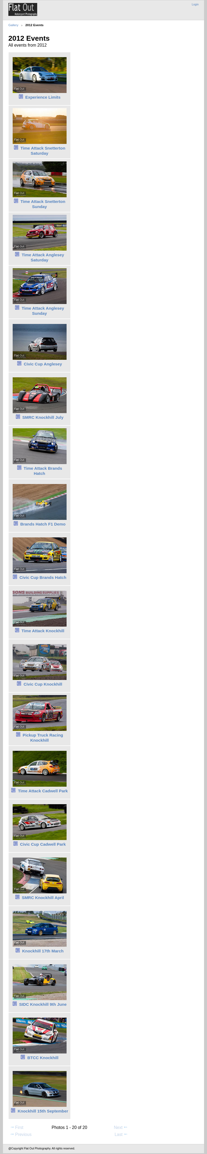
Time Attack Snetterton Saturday (42, 151)
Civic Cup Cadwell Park (43, 844)
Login (195, 4)
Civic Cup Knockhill (42, 684)
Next (121, 1127)
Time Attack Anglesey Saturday (43, 257)
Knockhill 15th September (43, 1111)
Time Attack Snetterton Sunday (42, 204)
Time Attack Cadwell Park (43, 791)
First (16, 1127)
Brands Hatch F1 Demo (42, 524)
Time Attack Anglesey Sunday (43, 311)
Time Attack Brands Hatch (43, 471)
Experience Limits (43, 97)
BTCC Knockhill (42, 1057)
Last (121, 1134)
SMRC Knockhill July (43, 417)
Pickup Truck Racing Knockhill (43, 737)
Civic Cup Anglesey (43, 364)
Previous (21, 1134)
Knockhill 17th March (43, 951)
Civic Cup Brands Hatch (42, 577)
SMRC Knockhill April (43, 897)
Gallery (13, 25)
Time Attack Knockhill (43, 630)
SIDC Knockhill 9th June (43, 1004)
